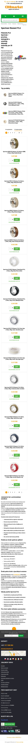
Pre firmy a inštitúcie (5, 682)
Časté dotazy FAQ (4, 674)
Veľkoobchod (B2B (5, 672)
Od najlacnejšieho (18, 129)
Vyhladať (23, 20)
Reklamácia (3, 676)
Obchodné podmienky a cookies (7, 678)
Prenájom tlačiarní (4, 684)
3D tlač (9, 23)
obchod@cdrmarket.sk (16, 3)
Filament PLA (20, 23)
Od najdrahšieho (8, 129)
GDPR (2, 680)
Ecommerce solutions (11, 737)
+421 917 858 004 (9, 1)
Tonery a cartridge (19, 742)
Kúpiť (16, 160)
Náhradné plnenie (4, 686)
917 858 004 (7, 645)
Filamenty (14, 23)
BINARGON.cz (18, 737)
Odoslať (21, 635)
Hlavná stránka (4, 23)
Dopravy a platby (4, 670)
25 (19, 132)
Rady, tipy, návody (4, 668)
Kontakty (3, 666)
